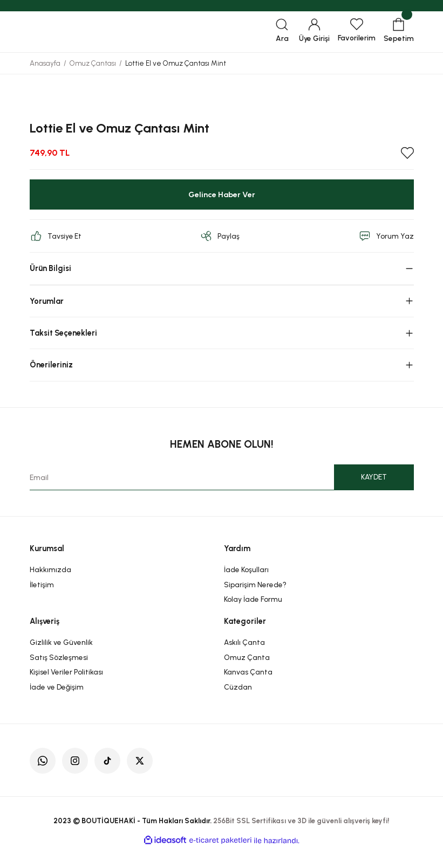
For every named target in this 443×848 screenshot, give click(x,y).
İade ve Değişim (57, 687)
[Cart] (399, 31)
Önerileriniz (51, 365)
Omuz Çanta (247, 657)
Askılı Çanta (244, 642)
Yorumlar (47, 301)
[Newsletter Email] (222, 477)
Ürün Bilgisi (50, 268)
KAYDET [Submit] (374, 476)
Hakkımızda (50, 569)
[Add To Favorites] (407, 153)
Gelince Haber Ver (221, 194)
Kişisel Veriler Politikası (66, 672)
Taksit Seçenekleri (63, 333)
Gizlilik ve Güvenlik (61, 642)
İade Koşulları (246, 569)
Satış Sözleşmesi (59, 657)
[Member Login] (314, 31)
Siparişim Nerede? (255, 584)
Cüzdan (238, 687)
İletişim (42, 584)
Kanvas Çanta (248, 672)
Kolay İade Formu (253, 599)
